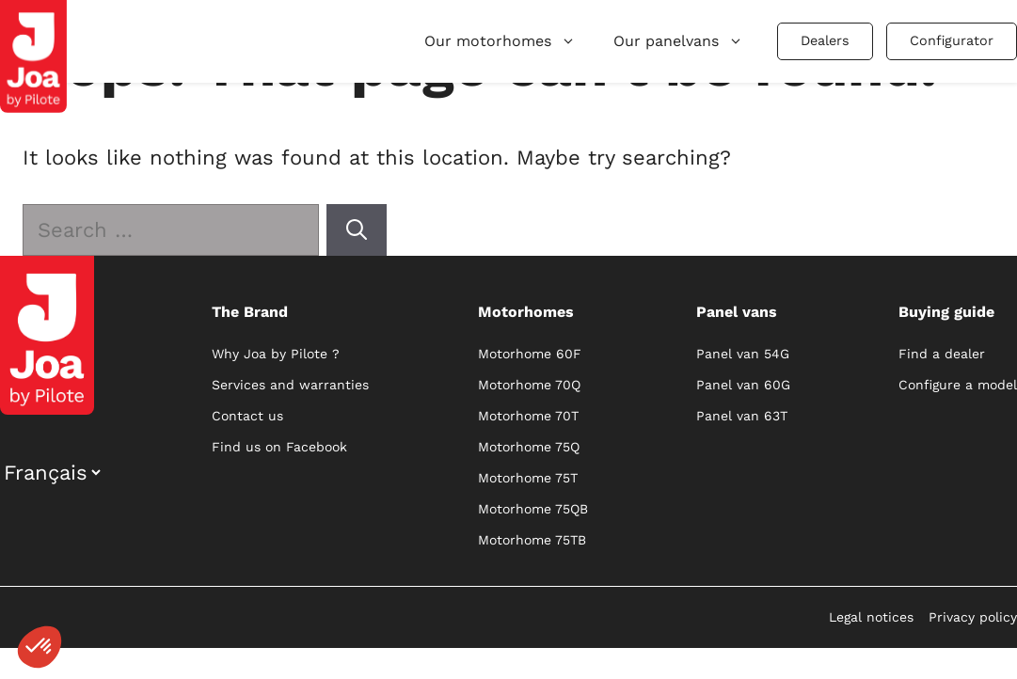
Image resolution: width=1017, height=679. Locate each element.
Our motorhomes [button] (500, 41)
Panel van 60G (743, 384)
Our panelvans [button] (678, 41)
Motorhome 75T (528, 477)
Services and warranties (290, 384)
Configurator (951, 40)
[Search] (356, 230)
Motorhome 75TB (532, 539)
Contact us (247, 415)
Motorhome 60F (529, 353)
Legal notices (871, 616)
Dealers (825, 40)
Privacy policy (973, 616)
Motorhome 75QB (533, 508)
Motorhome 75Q (529, 446)
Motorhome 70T (528, 415)
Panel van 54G (742, 353)
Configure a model (957, 384)
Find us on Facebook (279, 446)
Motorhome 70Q (529, 384)
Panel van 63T (741, 415)
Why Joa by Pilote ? (276, 353)
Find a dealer (941, 353)
